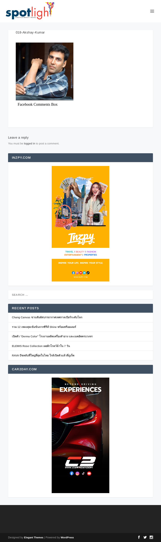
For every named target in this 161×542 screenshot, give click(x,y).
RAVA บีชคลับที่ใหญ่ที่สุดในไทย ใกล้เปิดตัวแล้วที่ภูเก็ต (43, 355)
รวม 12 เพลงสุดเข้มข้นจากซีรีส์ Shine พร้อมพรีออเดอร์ (44, 326)
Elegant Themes (33, 537)
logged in (29, 143)
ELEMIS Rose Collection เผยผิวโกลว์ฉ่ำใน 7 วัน (41, 346)
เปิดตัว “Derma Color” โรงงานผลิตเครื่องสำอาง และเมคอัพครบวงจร (52, 336)
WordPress (67, 537)
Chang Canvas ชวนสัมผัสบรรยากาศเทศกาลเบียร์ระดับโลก (47, 317)
